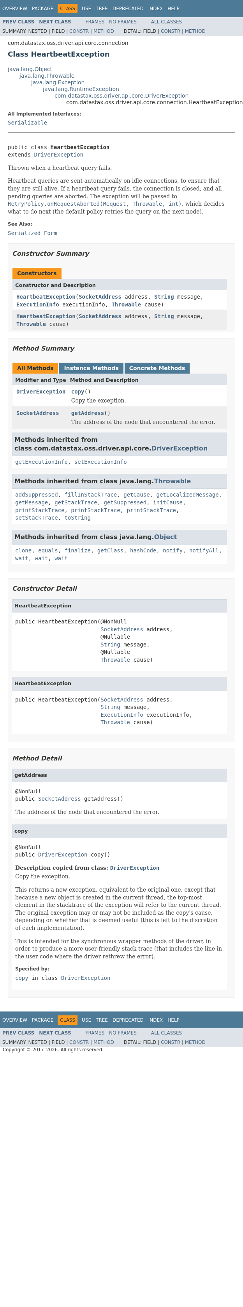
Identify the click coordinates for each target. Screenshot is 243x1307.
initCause (168, 502)
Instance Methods (91, 368)
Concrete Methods (157, 368)
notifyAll (204, 550)
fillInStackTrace (90, 494)
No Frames (123, 22)
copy (78, 391)
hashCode (143, 550)
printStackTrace (39, 510)
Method (103, 31)
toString (77, 518)
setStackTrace (36, 518)
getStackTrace (76, 502)
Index (155, 8)
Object (165, 537)
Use (86, 8)
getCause (136, 494)
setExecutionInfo (100, 462)
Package (42, 8)
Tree (102, 8)
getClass (110, 550)
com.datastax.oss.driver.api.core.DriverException (122, 96)
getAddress (87, 413)
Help (173, 8)
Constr (79, 31)
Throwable (126, 304)
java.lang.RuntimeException (81, 89)
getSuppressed (125, 502)
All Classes (166, 22)
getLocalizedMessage (187, 494)
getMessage (31, 502)
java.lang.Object (30, 69)
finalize (77, 550)
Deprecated (128, 8)
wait (21, 558)
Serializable (27, 122)
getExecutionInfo (41, 462)
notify (173, 550)
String (164, 297)
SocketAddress (100, 297)
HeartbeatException (46, 297)
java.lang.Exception (58, 82)
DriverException (58, 154)
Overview (14, 8)
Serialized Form (32, 233)
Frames (95, 22)
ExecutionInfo (37, 304)
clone (23, 550)
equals (48, 550)
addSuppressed (36, 494)
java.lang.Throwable (46, 76)
